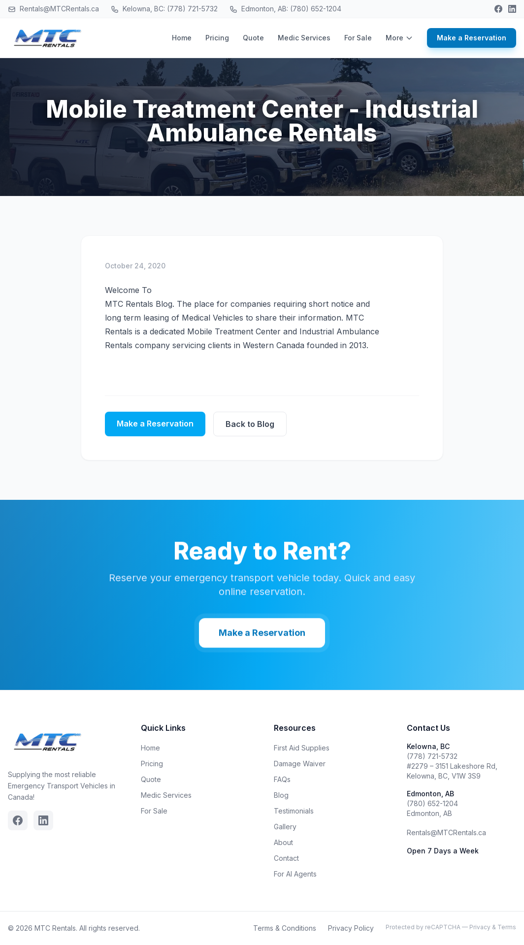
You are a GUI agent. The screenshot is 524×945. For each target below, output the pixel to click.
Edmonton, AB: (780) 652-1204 (285, 8)
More (399, 37)
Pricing (217, 37)
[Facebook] (498, 9)
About (283, 842)
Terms (506, 927)
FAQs (282, 779)
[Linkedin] (512, 9)
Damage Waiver (300, 763)
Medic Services (304, 37)
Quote (253, 37)
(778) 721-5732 (432, 756)
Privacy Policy (351, 928)
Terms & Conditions (284, 928)
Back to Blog (250, 424)
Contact (286, 858)
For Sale (358, 37)
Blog (281, 795)
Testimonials (294, 811)
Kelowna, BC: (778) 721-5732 (164, 8)
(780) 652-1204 (432, 803)
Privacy (480, 927)
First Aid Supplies (301, 748)
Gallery (285, 826)
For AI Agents (295, 874)
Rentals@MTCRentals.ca (53, 8)
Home (182, 37)
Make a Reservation (471, 37)
